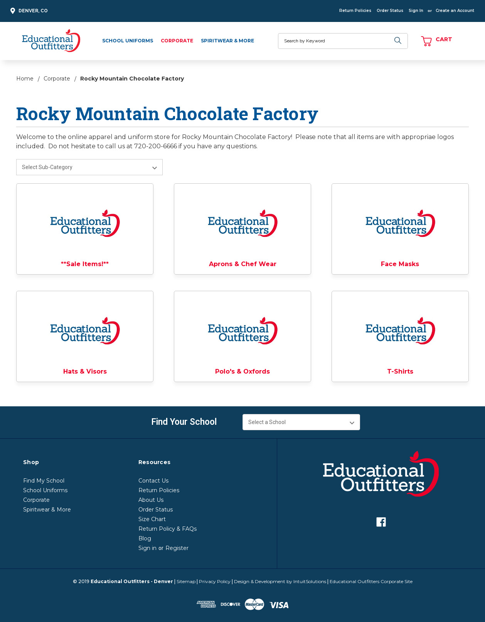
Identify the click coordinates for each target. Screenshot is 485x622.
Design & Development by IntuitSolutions (280, 581)
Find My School (43, 480)
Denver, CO (28, 11)
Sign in (147, 548)
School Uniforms (127, 41)
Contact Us (153, 480)
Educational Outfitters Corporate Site (371, 581)
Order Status (390, 10)
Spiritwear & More (227, 41)
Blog (144, 538)
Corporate (177, 41)
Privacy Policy (215, 581)
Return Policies (355, 10)
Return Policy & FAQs (167, 528)
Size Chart (152, 519)
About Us (150, 499)
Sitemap (186, 581)
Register (177, 548)
